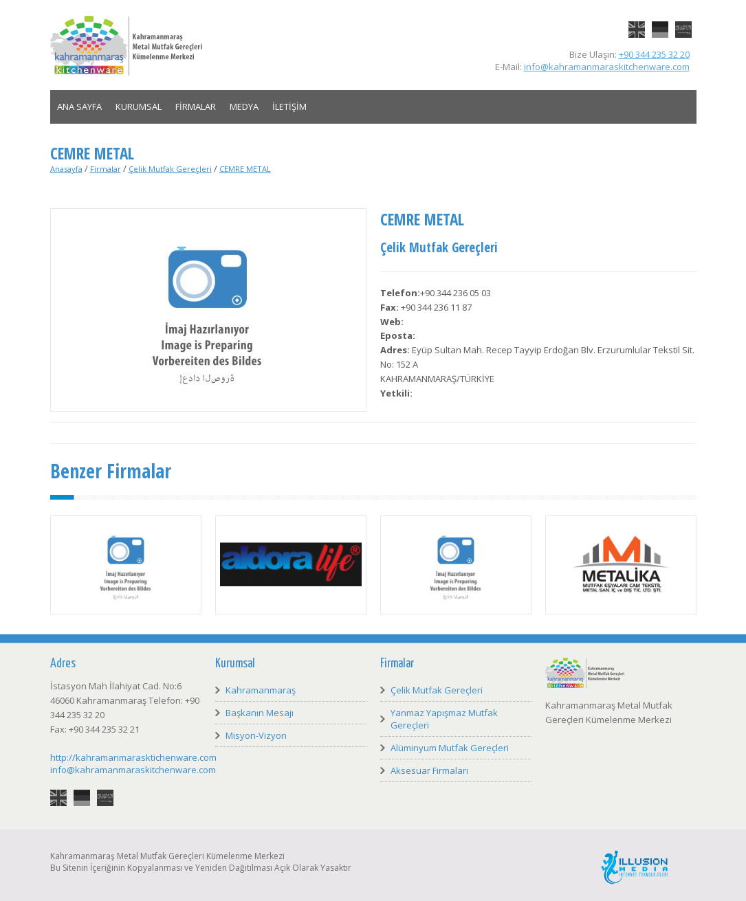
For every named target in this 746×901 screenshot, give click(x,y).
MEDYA (244, 106)
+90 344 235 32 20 (654, 54)
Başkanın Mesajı (260, 713)
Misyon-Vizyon (256, 735)
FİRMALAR (195, 106)
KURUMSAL (139, 106)
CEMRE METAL (245, 169)
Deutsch (660, 21)
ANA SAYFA (79, 106)
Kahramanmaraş (261, 690)
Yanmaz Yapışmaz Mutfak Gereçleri (444, 719)
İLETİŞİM (289, 106)
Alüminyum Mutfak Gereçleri (450, 748)
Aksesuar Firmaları (429, 770)
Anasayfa (66, 169)
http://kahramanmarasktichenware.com (133, 757)
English (636, 21)
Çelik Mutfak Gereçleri (170, 169)
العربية (683, 21)
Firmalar (105, 169)
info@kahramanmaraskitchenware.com (607, 66)
